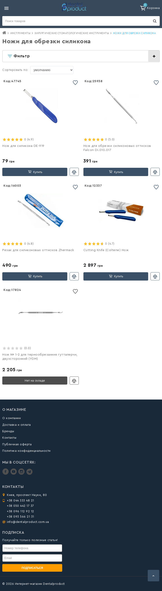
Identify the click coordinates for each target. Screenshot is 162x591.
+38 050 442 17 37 (20, 505)
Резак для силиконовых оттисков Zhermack (38, 250)
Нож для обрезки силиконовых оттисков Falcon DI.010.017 (117, 148)
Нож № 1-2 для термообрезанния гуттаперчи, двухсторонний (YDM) (40, 356)
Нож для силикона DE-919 (23, 146)
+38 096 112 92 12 (20, 511)
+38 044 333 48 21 (20, 500)
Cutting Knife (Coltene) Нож (106, 250)
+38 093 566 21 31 (20, 516)
